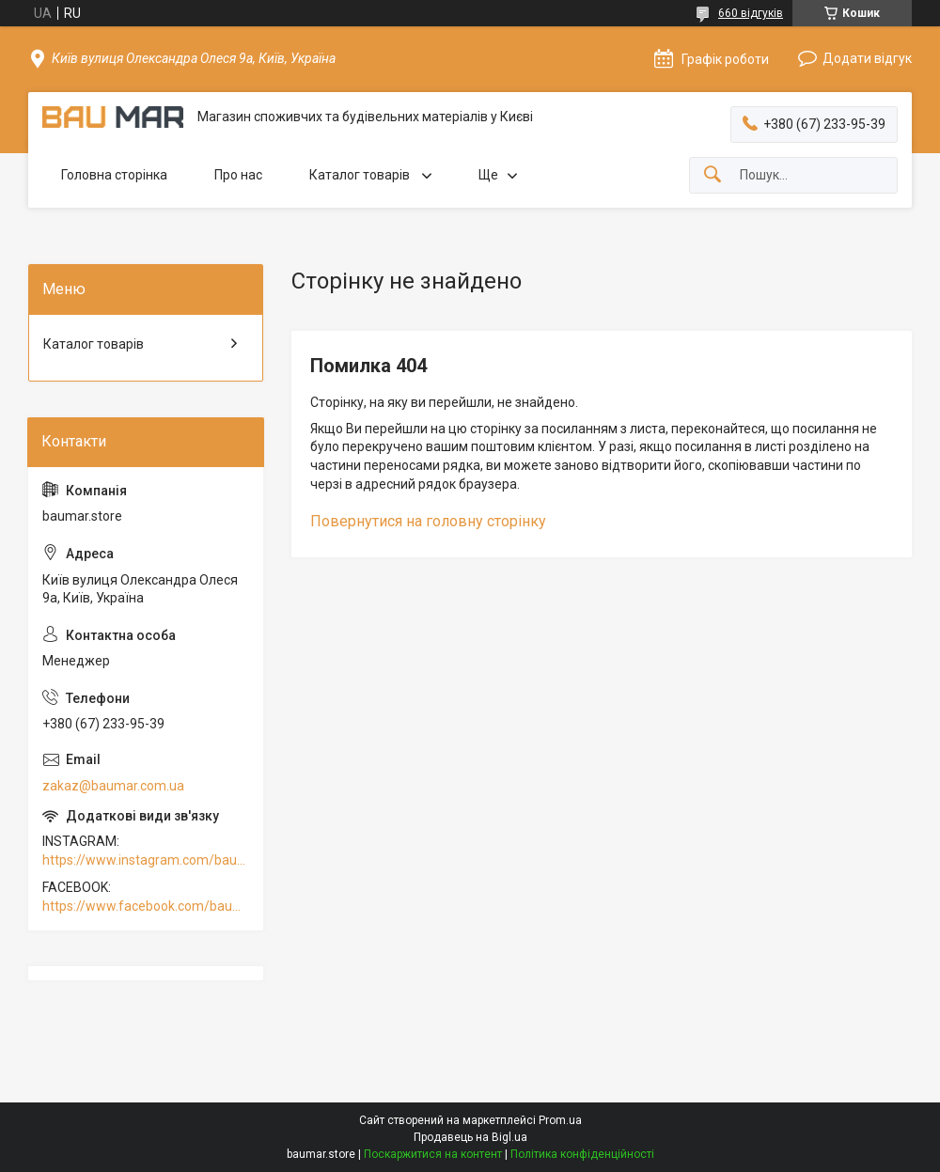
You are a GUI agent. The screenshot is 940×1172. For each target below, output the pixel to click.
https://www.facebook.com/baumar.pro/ (145, 906)
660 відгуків (750, 13)
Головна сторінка (114, 174)
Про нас (238, 174)
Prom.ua (560, 1120)
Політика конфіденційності (582, 1154)
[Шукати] (712, 175)
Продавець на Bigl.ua (470, 1137)
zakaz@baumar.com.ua (113, 785)
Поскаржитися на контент (433, 1154)
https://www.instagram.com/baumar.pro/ (145, 859)
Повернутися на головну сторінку (428, 521)
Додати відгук (867, 58)
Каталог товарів (361, 174)
